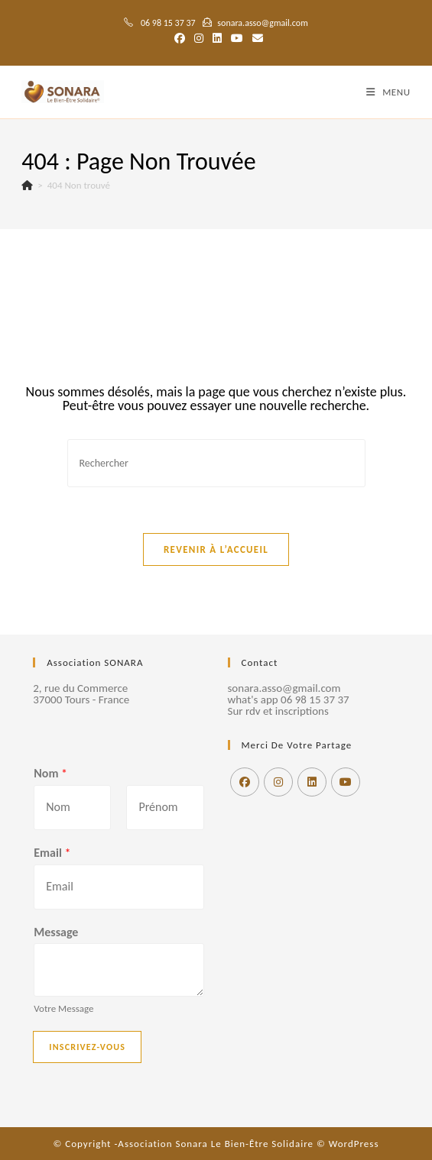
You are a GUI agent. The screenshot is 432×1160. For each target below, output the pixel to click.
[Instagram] (278, 781)
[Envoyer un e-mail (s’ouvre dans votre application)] (255, 39)
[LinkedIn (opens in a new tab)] (217, 39)
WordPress (354, 1143)
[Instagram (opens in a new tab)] (199, 39)
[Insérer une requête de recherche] (216, 463)
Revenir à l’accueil (216, 549)
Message (56, 932)
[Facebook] (244, 781)
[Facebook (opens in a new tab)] (180, 39)
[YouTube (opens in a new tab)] (237, 39)
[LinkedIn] (311, 781)
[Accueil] (27, 185)
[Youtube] (345, 781)
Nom (50, 773)
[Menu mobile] (388, 92)
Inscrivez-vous (87, 1047)
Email (52, 852)
